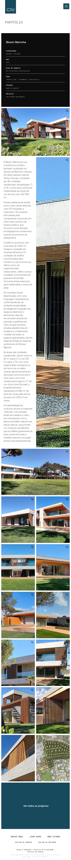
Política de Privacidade (43, 849)
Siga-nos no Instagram (47, 842)
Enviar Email (17, 836)
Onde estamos (53, 836)
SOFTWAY (45, 856)
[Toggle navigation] (66, 6)
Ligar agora (35, 836)
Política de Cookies (35, 851)
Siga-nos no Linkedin (23, 842)
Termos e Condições (23, 849)
